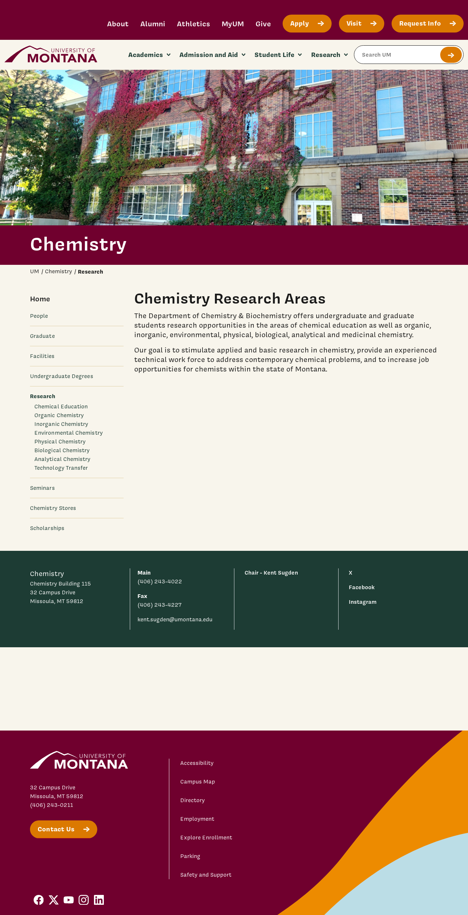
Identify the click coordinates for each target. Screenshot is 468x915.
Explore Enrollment (206, 837)
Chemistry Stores (53, 508)
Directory (192, 800)
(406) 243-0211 (51, 805)
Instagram (363, 602)
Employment (197, 819)
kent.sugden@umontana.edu (174, 619)
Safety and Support (205, 874)
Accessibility (197, 763)
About (118, 23)
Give (263, 23)
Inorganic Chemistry (61, 424)
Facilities (42, 356)
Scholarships (47, 528)
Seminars (42, 488)
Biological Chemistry (62, 450)
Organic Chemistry (59, 415)
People (39, 316)
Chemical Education (61, 406)
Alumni (152, 23)
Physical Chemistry (60, 441)
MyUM (233, 23)
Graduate (42, 336)
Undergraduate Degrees (61, 376)
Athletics (193, 23)
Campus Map (197, 781)
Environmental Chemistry (68, 432)
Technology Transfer (61, 468)
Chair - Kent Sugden (271, 572)
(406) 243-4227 (159, 605)
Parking (190, 856)
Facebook (361, 587)
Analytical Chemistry (62, 459)
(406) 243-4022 (159, 581)
